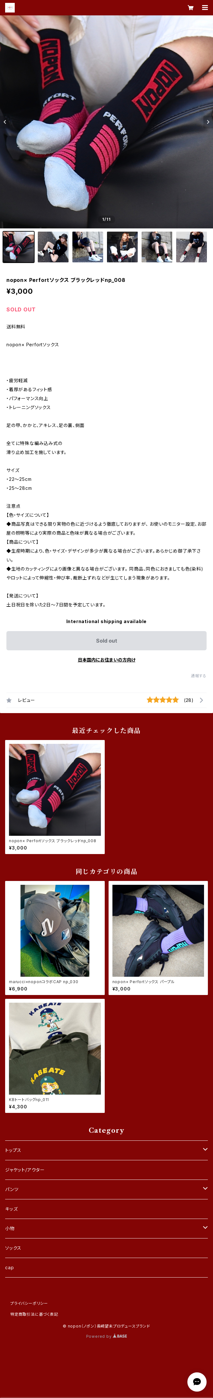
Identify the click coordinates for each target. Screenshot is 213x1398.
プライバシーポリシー (29, 1303)
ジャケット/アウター (25, 1169)
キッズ (11, 1209)
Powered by (106, 1336)
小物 (10, 1228)
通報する (199, 675)
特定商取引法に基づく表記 (34, 1314)
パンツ (11, 1189)
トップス (13, 1150)
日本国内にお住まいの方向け (106, 659)
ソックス (13, 1248)
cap (9, 1267)
